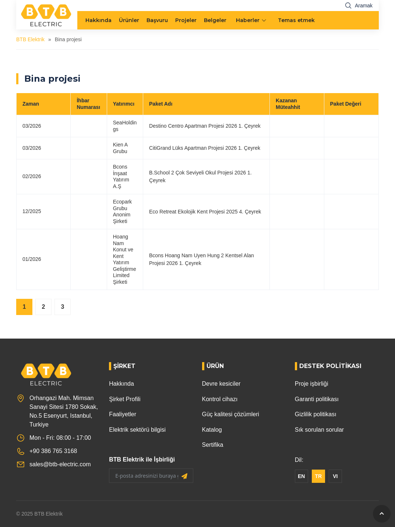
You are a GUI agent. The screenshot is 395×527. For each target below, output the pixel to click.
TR (318, 476)
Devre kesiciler (221, 384)
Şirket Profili (124, 399)
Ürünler (129, 20)
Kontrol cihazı (220, 399)
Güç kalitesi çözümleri (231, 414)
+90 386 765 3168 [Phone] (53, 451)
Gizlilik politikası (315, 414)
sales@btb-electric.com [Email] (60, 464)
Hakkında (98, 20)
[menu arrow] (264, 20)
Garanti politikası (317, 399)
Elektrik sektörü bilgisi (137, 430)
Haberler (248, 20)
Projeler (186, 20)
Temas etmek (296, 20)
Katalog (212, 430)
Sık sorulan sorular (319, 430)
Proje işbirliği (311, 384)
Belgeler (215, 20)
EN (301, 476)
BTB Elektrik (30, 39)
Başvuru (157, 20)
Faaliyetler (122, 414)
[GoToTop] (382, 514)
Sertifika (212, 445)
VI (335, 476)
